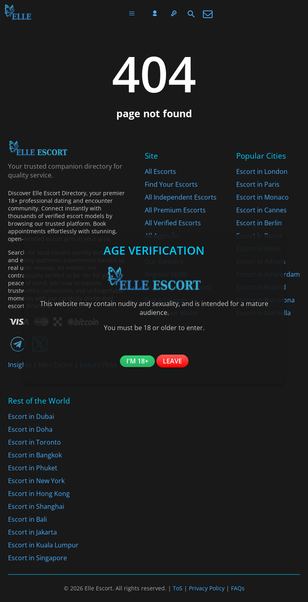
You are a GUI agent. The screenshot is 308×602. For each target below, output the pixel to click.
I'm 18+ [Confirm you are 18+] (137, 361)
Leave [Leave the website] (172, 361)
